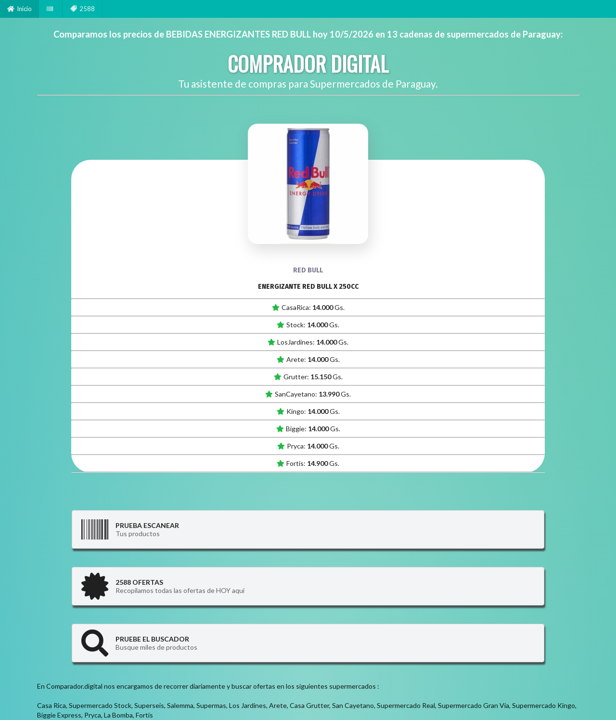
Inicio (19, 9)
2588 (82, 9)
